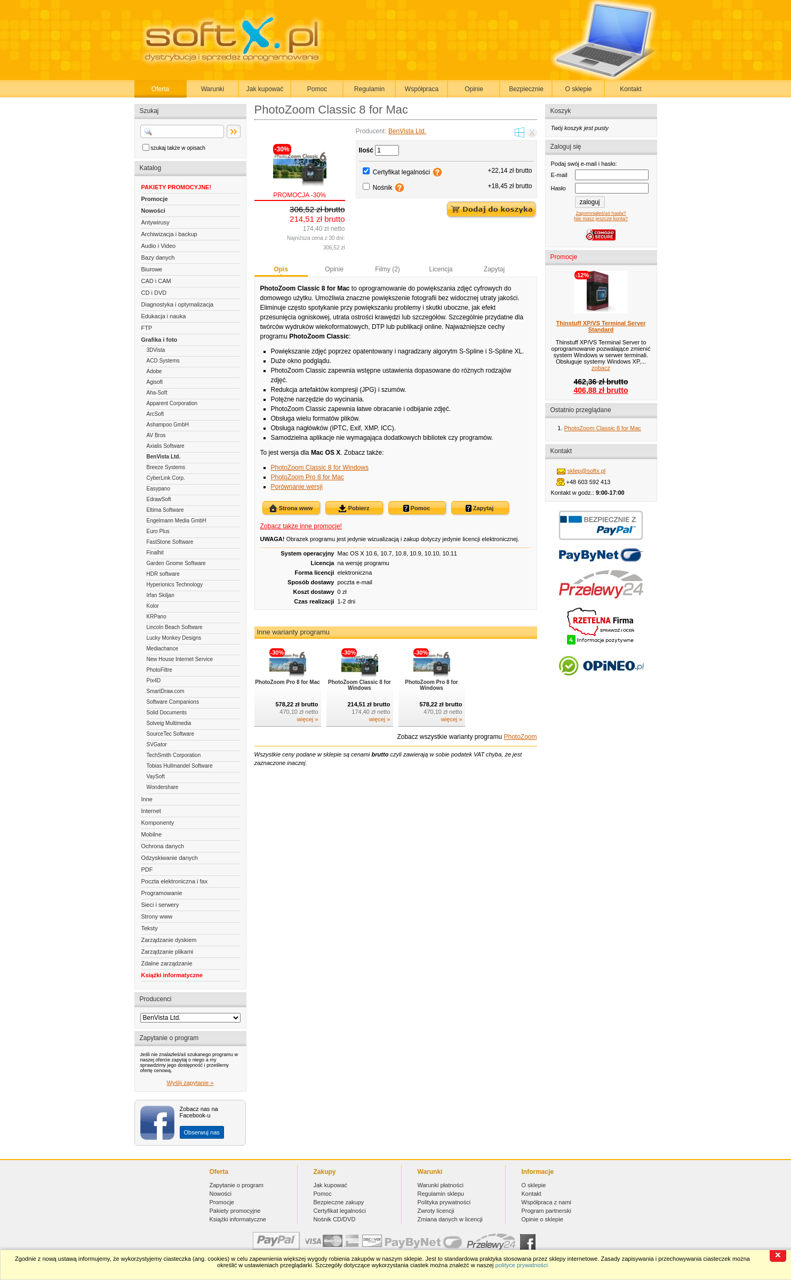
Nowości (153, 210)
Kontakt (631, 89)
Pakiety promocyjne (235, 1210)
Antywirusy (155, 222)
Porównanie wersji (297, 486)
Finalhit (155, 553)
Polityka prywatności (444, 1202)
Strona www (291, 508)
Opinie (474, 89)
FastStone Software (170, 542)
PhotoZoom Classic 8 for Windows (320, 467)
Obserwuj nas (202, 1132)
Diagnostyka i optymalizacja (177, 304)
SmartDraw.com (166, 691)
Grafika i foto (159, 339)
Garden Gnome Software (176, 563)
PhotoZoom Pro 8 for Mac (307, 477)
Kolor (153, 606)
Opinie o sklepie (542, 1219)
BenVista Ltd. (164, 457)
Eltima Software (165, 510)
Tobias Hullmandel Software (180, 766)
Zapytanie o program (237, 1185)
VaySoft (156, 776)
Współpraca (421, 89)
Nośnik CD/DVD (335, 1219)
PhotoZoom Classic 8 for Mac (602, 428)
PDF (147, 869)
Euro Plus (158, 531)
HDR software (163, 574)
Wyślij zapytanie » (190, 1083)
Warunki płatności (441, 1185)
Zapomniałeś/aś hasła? (601, 213)
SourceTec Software (171, 734)
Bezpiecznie (526, 89)
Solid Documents (167, 712)
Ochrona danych (163, 846)
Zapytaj (494, 269)
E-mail (559, 175)
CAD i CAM (156, 281)
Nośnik (383, 187)
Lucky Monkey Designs (174, 638)
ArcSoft (155, 414)
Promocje (154, 199)
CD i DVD (154, 292)
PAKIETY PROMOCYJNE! (176, 187)
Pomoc (317, 89)
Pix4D (154, 680)
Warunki (213, 89)
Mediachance (162, 648)
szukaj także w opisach (178, 148)
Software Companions (173, 702)
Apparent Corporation (172, 403)
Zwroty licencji (436, 1210)
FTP (147, 328)
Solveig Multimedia (169, 723)
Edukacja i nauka (163, 316)
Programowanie (161, 893)
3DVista (156, 350)
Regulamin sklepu (441, 1193)
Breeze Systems (166, 467)
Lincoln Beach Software (175, 627)
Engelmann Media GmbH (176, 521)
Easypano (158, 489)
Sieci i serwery (160, 904)
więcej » (307, 719)
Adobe (154, 371)
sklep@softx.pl (587, 471)
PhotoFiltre (159, 670)
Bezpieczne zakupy (339, 1202)
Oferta (160, 89)
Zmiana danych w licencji (450, 1219)
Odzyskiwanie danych (169, 858)
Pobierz (354, 508)
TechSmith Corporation (174, 755)
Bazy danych (158, 257)
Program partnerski (547, 1210)
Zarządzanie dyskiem (169, 940)
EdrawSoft (159, 499)
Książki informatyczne (172, 975)
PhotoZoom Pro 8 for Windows (431, 685)
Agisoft (155, 382)
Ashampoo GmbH (168, 425)
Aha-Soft (157, 393)
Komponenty (157, 822)
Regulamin (369, 89)
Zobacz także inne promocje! (301, 526)
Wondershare (163, 787)
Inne (147, 799)
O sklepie (578, 89)
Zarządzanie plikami (167, 951)
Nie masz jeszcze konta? (601, 218)
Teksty (149, 928)
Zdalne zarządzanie (167, 963)
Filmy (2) (387, 269)
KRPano (156, 616)
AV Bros (156, 435)
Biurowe (152, 269)
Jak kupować (264, 89)
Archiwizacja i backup (169, 234)
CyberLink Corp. (166, 478)
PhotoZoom (520, 736)
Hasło (558, 188)
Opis (281, 269)
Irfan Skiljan (160, 595)
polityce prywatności (522, 1265)
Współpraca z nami (547, 1202)
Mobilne (151, 834)
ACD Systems (163, 361)
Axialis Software (166, 446)
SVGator (157, 744)
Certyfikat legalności (401, 172)
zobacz (601, 368)
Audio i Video (158, 246)
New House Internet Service (180, 659)
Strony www (157, 916)
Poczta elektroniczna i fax (174, 881)
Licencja (440, 269)
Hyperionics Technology (175, 584)
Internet (151, 811)
